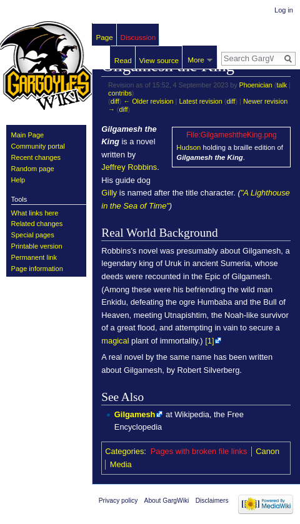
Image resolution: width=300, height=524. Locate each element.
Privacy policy (118, 500)
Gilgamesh (135, 414)
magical (115, 340)
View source (159, 60)
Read (123, 60)
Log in (283, 10)
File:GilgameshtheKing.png (231, 135)
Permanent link (34, 257)
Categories (124, 451)
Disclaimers (212, 500)
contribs (120, 93)
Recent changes (36, 157)
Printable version (36, 246)
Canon (267, 451)
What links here (35, 213)
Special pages (32, 235)
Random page (32, 168)
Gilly (109, 192)
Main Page (27, 135)
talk (281, 85)
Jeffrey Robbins (129, 167)
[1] (209, 340)
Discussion (138, 37)
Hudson (188, 147)
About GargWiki (166, 500)
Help (18, 180)
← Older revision (148, 101)
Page (104, 37)
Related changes (37, 223)
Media (121, 464)
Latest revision (200, 101)
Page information (37, 268)
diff (115, 101)
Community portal (38, 146)
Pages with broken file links (199, 451)
